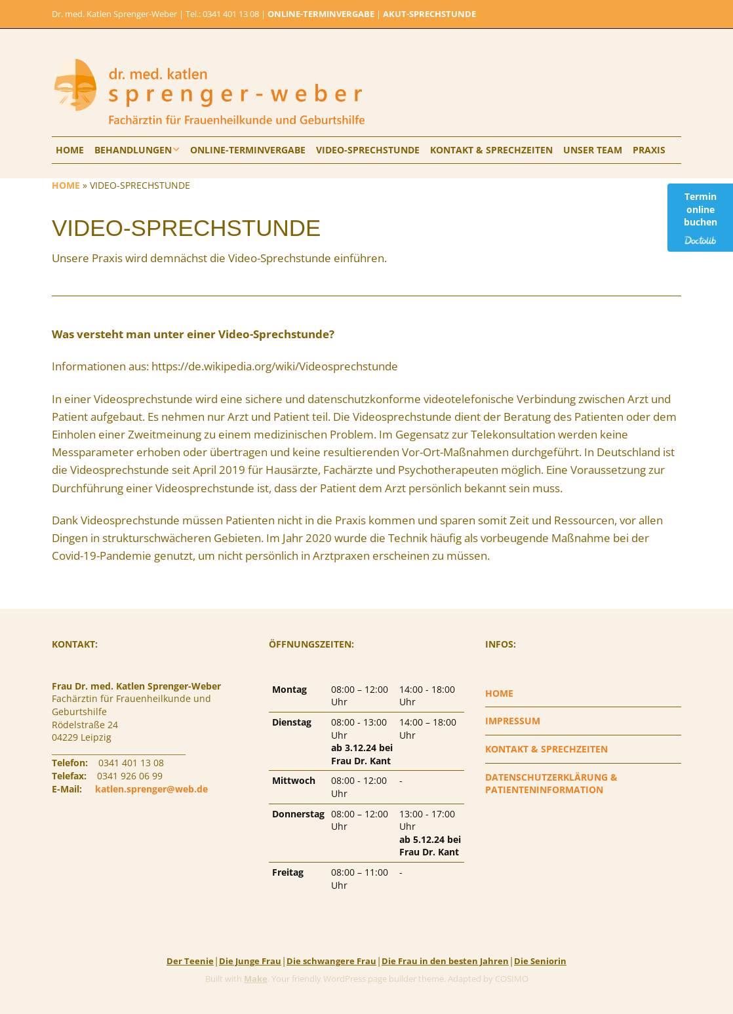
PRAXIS (649, 150)
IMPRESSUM (512, 720)
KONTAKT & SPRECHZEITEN (491, 150)
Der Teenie (190, 961)
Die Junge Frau (250, 961)
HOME (70, 150)
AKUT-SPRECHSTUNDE (429, 14)
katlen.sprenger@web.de (151, 789)
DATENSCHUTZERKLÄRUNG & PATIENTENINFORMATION (551, 783)
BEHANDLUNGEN (133, 150)
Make (255, 979)
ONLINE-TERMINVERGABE (320, 14)
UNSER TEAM (592, 150)
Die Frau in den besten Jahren (445, 961)
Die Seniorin (540, 961)
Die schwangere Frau (331, 961)
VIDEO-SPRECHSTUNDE (368, 150)
